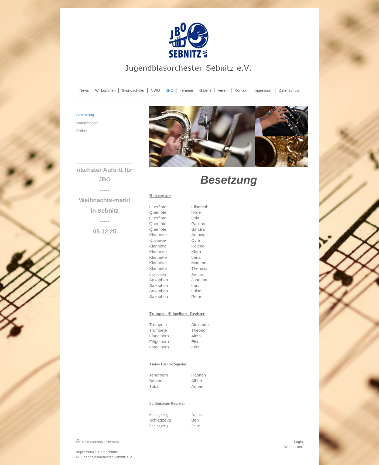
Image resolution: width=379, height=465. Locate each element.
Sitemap (112, 442)
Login (298, 442)
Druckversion (90, 442)
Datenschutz (108, 452)
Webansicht (293, 447)
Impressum (85, 452)
